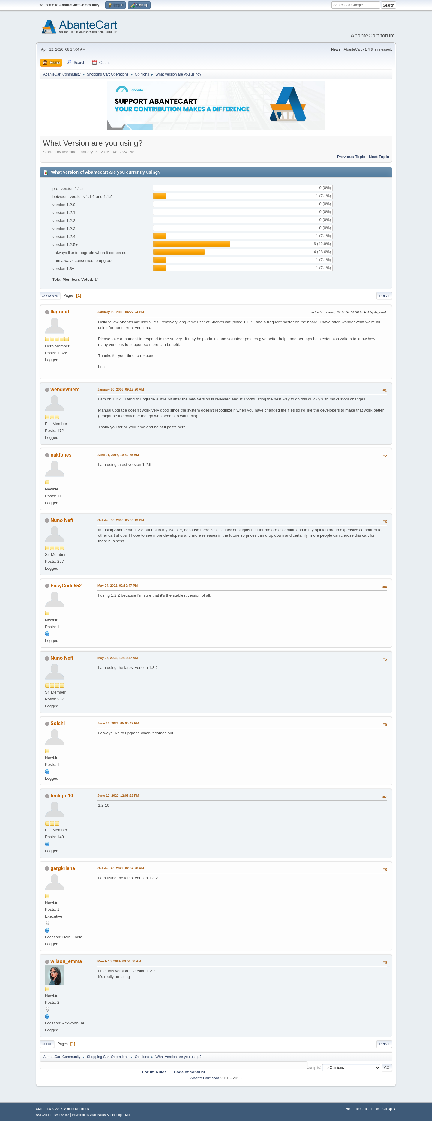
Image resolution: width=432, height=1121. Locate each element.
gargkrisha (62, 868)
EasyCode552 (66, 585)
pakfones (60, 454)
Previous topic (351, 156)
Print (384, 296)
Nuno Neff (61, 520)
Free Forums (60, 1115)
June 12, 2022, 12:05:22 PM (118, 795)
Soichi (57, 723)
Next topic (379, 156)
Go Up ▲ (389, 1109)
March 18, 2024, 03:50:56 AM (119, 961)
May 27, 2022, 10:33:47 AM (118, 658)
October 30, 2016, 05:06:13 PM (121, 520)
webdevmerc (65, 389)
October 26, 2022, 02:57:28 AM (121, 868)
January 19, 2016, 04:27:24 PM (121, 312)
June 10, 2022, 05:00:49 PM (118, 723)
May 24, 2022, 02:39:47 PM (118, 585)
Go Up (47, 1044)
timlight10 (61, 795)
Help (349, 1109)
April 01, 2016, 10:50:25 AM (118, 455)
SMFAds (41, 1115)
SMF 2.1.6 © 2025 (49, 1109)
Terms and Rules (368, 1109)
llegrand (59, 311)
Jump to (314, 1067)
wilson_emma (66, 961)
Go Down (50, 296)
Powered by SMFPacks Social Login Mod (102, 1115)
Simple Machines (76, 1109)
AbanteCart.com (204, 1078)
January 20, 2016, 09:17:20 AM (121, 389)
